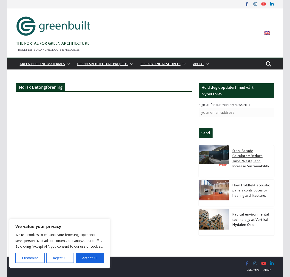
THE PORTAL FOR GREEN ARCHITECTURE (52, 43)
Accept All (89, 258)
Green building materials (42, 64)
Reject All (60, 258)
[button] (67, 64)
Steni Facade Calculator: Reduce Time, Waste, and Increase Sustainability (250, 158)
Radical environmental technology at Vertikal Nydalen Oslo (250, 219)
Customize (30, 258)
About (198, 64)
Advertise (253, 270)
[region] (59, 243)
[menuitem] (267, 33)
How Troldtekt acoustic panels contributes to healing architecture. (251, 190)
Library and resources (161, 64)
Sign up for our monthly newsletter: (225, 104)
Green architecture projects (102, 64)
